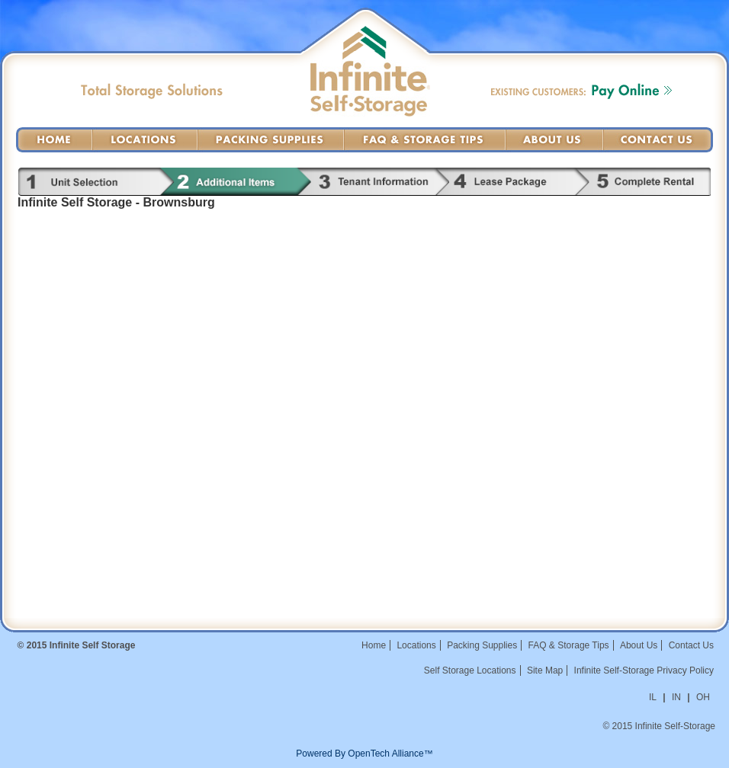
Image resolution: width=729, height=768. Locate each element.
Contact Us (658, 139)
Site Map (545, 670)
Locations (145, 139)
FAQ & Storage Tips (425, 139)
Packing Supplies (271, 139)
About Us (554, 139)
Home (54, 139)
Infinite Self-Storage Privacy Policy (644, 670)
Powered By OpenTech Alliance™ (364, 753)
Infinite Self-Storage (370, 88)
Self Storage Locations (470, 670)
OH (703, 697)
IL (653, 697)
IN (676, 697)
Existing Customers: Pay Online (581, 91)
